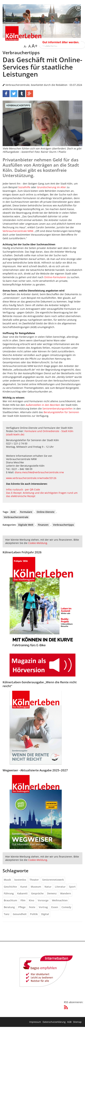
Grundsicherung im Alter (51, 187)
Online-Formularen (55, 277)
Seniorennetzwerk (53, 879)
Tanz (6, 914)
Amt (13, 512)
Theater (34, 879)
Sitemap (77, 1021)
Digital (45, 914)
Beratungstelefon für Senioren (61, 412)
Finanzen (43, 524)
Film (23, 900)
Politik (34, 914)
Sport (72, 886)
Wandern (65, 893)
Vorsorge (43, 900)
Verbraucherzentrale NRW (18, 231)
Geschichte (10, 886)
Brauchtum (10, 900)
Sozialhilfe (24, 187)
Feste (32, 907)
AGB (69, 1021)
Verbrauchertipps (18, 105)
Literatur (60, 886)
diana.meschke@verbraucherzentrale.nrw (39, 472)
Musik (7, 879)
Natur (47, 886)
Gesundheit (20, 914)
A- (25, 46)
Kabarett (22, 893)
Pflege (22, 907)
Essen (54, 907)
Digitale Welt (25, 524)
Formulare (26, 512)
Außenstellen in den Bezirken (43, 405)
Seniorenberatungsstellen (57, 408)
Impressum (35, 1021)
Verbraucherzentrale (16, 517)
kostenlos (20, 879)
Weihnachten (60, 900)
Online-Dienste (45, 512)
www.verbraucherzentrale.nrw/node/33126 (31, 478)
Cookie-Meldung (37, 543)
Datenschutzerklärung (54, 1021)
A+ (34, 45)
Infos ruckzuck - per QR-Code (23, 489)
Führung (9, 893)
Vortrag (43, 907)
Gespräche (37, 893)
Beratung (9, 907)
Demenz (52, 893)
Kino (31, 900)
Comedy (66, 907)
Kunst (23, 886)
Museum (36, 886)
